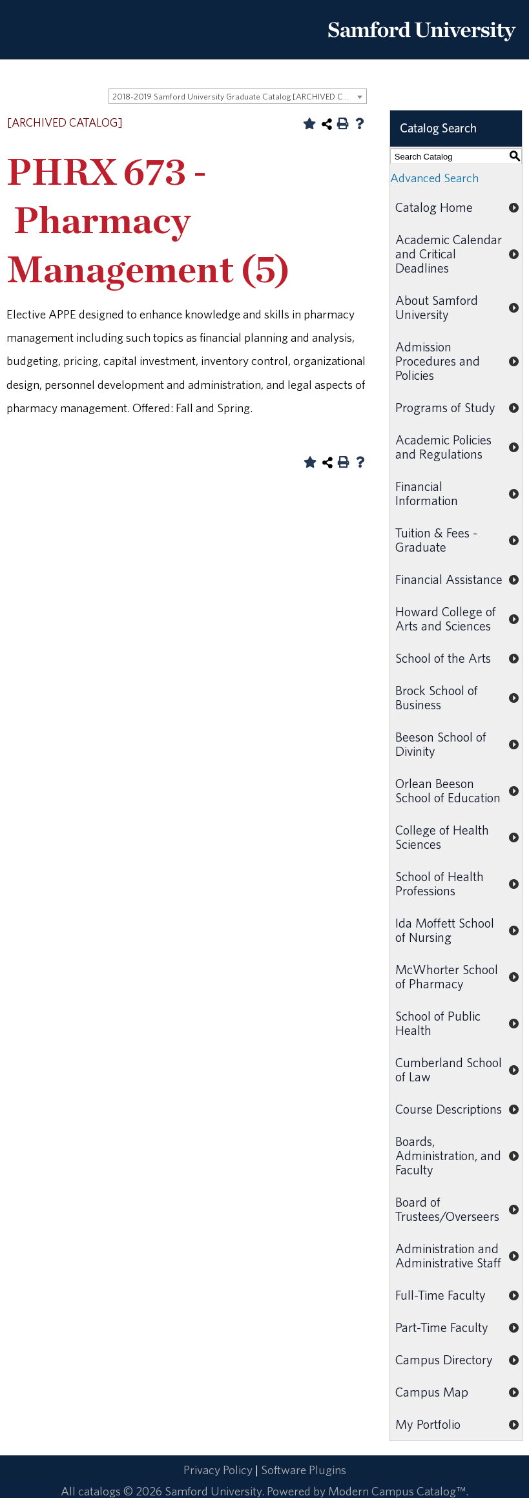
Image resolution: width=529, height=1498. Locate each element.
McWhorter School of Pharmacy (446, 976)
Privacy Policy (218, 1469)
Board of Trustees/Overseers (447, 1208)
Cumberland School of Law (448, 1069)
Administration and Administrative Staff (448, 1255)
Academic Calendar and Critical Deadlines (448, 253)
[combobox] (238, 96)
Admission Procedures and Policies (437, 360)
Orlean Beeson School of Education (448, 790)
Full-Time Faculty (440, 1294)
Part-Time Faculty (441, 1327)
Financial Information (426, 493)
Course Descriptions (448, 1108)
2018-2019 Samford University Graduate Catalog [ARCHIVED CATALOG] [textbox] (239, 96)
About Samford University (436, 307)
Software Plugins (303, 1469)
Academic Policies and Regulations (443, 446)
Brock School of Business (436, 697)
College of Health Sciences (442, 836)
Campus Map (431, 1391)
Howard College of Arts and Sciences (445, 618)
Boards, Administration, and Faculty (448, 1155)
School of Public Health (438, 1022)
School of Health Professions (439, 883)
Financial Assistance (449, 579)
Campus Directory (444, 1359)
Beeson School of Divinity (440, 743)
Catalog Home (434, 207)
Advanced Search (434, 178)
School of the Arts (443, 657)
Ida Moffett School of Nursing (444, 929)
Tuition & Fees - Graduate (436, 539)
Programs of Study (445, 407)
